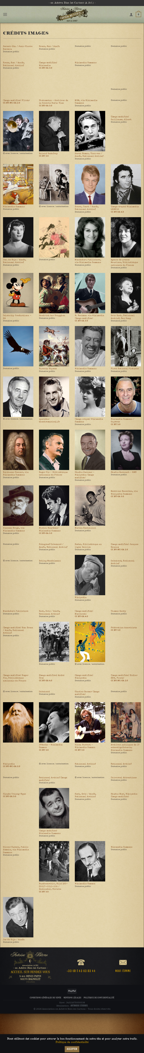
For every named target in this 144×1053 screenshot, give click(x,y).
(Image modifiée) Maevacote (84, 612)
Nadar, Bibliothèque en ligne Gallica (88, 545)
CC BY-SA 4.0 (117, 212)
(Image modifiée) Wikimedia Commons (50, 832)
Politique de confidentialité (99, 997)
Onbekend (44, 691)
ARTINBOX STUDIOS (79, 1006)
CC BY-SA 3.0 (45, 68)
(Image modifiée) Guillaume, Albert (121, 118)
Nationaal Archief (85, 764)
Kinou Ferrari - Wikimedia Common (85, 746)
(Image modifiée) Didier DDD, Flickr (124, 676)
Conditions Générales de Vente (45, 997)
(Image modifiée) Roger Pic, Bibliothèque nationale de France (15, 678)
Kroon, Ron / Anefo (49, 46)
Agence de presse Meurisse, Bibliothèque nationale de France (124, 262)
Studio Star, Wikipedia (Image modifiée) (124, 795)
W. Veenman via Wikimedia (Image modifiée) (89, 316)
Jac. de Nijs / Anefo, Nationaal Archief (14, 261)
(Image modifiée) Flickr (16, 100)
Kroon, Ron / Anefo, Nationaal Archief (14, 64)
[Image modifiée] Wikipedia (84, 676)
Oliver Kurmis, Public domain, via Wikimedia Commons (16, 850)
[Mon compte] (131, 14)
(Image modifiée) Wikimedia (48, 64)
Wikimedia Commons (86, 62)
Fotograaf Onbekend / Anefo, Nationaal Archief (53, 545)
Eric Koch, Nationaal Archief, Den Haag (123, 316)
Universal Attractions (124, 777)
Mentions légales (72, 997)
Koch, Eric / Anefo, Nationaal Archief (49, 612)
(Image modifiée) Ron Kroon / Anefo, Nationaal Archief (18, 630)
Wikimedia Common (85, 883)
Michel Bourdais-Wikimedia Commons (50, 529)
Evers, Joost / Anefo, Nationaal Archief (87, 208)
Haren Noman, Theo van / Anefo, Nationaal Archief (89, 154)
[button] (5, 14)
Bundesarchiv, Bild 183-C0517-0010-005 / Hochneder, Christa (53, 886)
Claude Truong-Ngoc (14, 794)
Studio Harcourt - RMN (124, 472)
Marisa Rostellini (85, 528)
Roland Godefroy (48, 153)
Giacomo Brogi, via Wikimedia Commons (14, 529)
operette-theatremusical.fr (49, 420)
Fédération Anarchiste (124, 627)
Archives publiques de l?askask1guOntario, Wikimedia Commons (125, 747)
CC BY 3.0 (44, 156)
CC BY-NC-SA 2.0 (11, 103)
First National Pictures (125, 368)
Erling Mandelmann (50, 561)
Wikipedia (80, 597)
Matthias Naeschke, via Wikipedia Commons (124, 492)
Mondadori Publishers (15, 611)
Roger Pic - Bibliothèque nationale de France (53, 473)
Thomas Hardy (118, 611)
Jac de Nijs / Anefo (13, 939)
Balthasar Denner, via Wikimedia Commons (16, 473)
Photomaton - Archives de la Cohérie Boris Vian (53, 101)
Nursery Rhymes (48, 368)
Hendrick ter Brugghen (52, 315)
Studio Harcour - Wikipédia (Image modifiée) (84, 475)
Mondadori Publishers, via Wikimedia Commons (88, 261)
